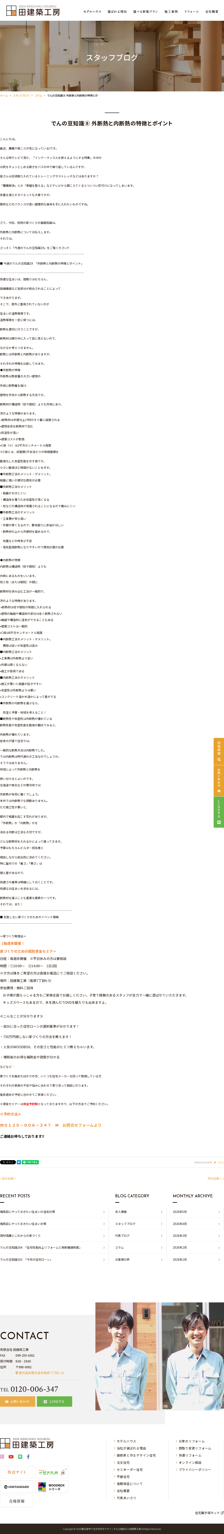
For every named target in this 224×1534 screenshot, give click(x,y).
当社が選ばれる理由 (131, 1448)
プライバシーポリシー (195, 1469)
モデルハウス (126, 1441)
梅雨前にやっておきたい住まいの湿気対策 (27, 1212)
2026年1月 (180, 1259)
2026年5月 (180, 1212)
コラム (220, 1162)
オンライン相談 (190, 1462)
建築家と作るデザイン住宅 (136, 1455)
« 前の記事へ (8, 1178)
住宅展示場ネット (207, 1513)
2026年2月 (180, 1247)
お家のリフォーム (192, 1441)
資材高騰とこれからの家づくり (20, 1235)
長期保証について (130, 1483)
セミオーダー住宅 (130, 1469)
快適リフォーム (190, 1455)
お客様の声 (122, 1259)
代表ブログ (122, 1235)
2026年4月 (180, 1224)
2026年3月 (180, 1235)
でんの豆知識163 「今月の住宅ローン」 (26, 1259)
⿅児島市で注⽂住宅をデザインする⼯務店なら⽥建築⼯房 (111, 1528)
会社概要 (123, 1491)
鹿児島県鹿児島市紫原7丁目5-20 (41, 1373)
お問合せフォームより (82, 1125)
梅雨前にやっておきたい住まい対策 (23, 1224)
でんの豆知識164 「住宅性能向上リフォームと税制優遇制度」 (41, 1247)
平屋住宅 (123, 1476)
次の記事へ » (215, 1178)
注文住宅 (123, 1462)
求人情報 (121, 1212)
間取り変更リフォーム (195, 1448)
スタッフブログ (125, 1224)
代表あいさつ (126, 1498)
